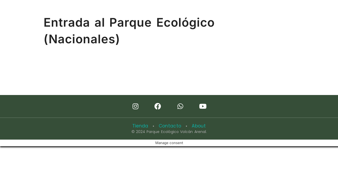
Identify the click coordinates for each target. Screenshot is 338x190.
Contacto (170, 126)
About (196, 126)
